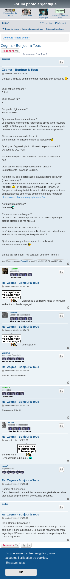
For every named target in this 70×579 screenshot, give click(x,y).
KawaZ (5, 466)
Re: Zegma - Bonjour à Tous (20, 282)
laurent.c (6, 388)
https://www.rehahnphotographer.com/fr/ (23, 197)
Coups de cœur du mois (60, 17)
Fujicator (14, 269)
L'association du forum (10, 14)
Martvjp (5, 504)
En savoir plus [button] (15, 562)
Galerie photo (26, 16)
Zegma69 (6, 59)
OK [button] (21, 572)
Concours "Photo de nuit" (16, 37)
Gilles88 (13, 313)
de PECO (12, 423)
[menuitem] (5, 23)
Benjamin (6, 353)
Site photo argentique (43, 17)
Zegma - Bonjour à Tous (21, 45)
